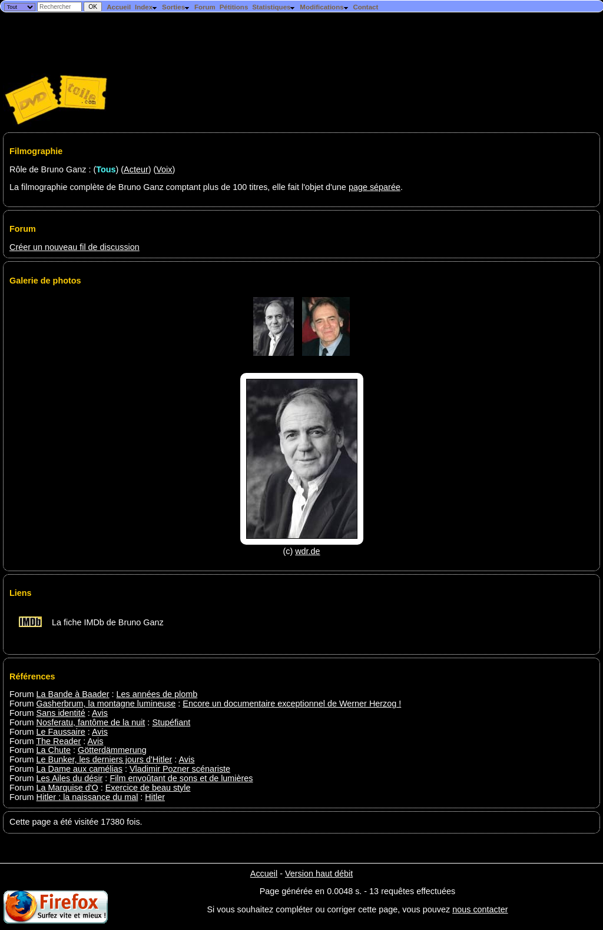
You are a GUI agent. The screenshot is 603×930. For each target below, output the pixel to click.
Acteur (136, 169)
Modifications (324, 7)
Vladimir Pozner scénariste (180, 769)
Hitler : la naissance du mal (87, 797)
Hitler (155, 797)
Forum (205, 7)
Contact (365, 7)
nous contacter (480, 909)
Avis (100, 713)
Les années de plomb (157, 694)
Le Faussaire (61, 731)
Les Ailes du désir (70, 778)
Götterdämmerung (112, 750)
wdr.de (307, 551)
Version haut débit (319, 873)
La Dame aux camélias (79, 769)
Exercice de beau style (148, 787)
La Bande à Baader (73, 694)
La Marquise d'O (67, 787)
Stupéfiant (171, 722)
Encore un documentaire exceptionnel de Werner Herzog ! (292, 703)
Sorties (176, 7)
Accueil (119, 7)
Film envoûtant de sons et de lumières (181, 778)
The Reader (58, 741)
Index (146, 7)
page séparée (374, 187)
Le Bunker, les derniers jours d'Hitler (105, 759)
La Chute (54, 750)
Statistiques (274, 7)
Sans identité (61, 713)
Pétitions (234, 7)
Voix (164, 169)
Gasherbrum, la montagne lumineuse (106, 703)
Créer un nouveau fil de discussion (74, 247)
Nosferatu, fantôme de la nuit (91, 722)
